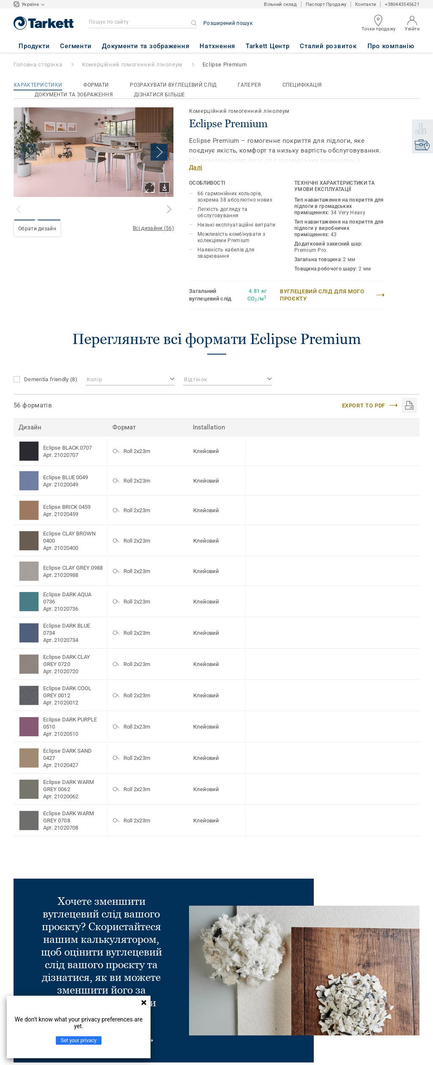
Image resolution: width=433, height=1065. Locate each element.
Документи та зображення (74, 95)
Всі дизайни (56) (153, 228)
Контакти (365, 4)
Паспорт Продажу (326, 4)
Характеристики (38, 85)
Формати (96, 85)
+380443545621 (402, 4)
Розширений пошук (227, 23)
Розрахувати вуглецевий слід (173, 85)
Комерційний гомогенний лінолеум (132, 64)
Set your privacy (78, 1040)
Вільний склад (280, 4)
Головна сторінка (38, 64)
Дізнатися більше (159, 95)
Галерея (249, 85)
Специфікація (302, 85)
